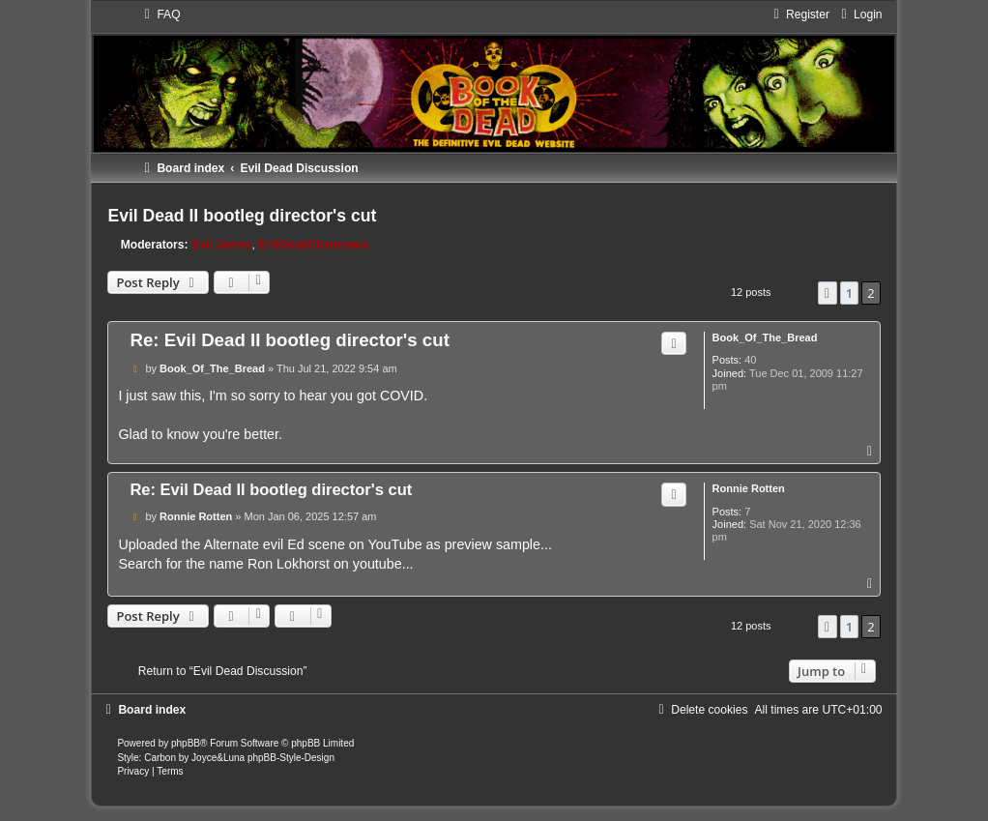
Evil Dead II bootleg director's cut (241, 215)
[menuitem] (159, 14)
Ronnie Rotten (748, 488)
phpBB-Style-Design (290, 757)
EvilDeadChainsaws (313, 244)
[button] (827, 293)
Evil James (221, 244)
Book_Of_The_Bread (765, 337)
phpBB (185, 743)
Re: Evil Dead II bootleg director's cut (290, 340)
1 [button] (849, 293)
